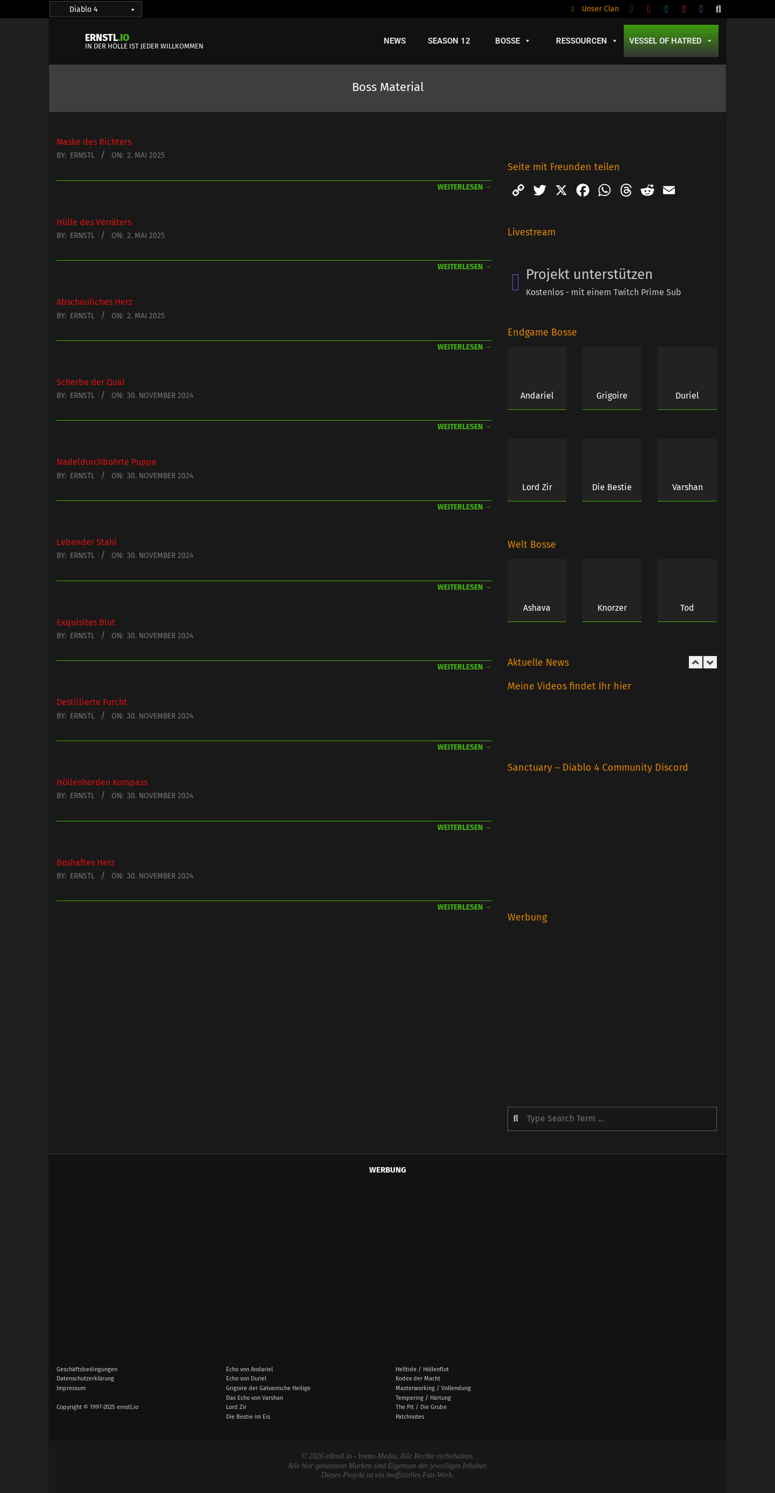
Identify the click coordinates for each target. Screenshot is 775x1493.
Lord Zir (537, 487)
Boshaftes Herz (86, 862)
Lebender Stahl (87, 542)
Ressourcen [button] (587, 41)
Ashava (537, 608)
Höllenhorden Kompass (102, 782)
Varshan (687, 487)
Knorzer (612, 608)
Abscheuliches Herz (94, 302)
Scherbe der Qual (91, 382)
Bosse (513, 41)
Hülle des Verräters (94, 222)
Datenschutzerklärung (85, 1378)
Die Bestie (612, 487)
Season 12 (449, 41)
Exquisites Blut (86, 622)
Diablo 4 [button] (102, 9)
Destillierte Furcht (92, 702)
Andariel (537, 395)
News (395, 41)
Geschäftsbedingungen (87, 1369)
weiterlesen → (465, 187)
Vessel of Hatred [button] (671, 41)
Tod (687, 608)
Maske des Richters (94, 142)
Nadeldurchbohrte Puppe (107, 462)
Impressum (71, 1388)
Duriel (687, 395)
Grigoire (612, 395)
